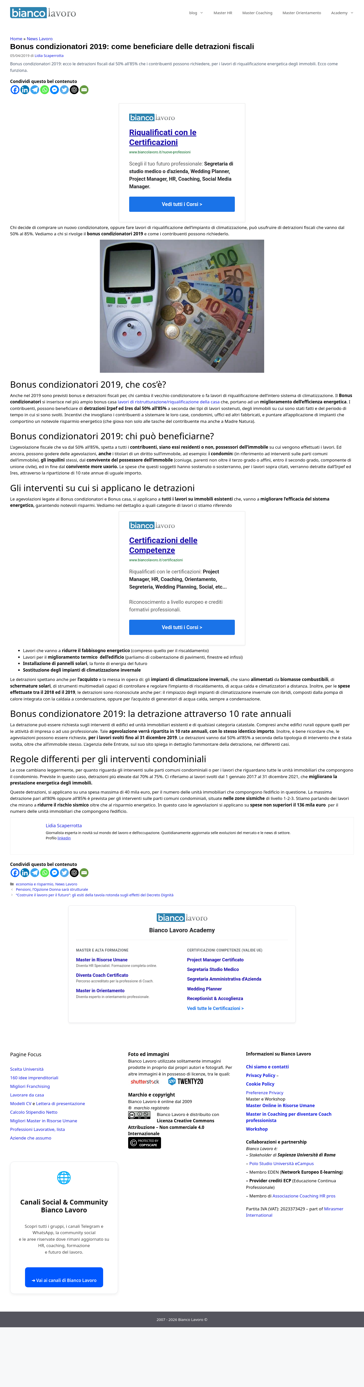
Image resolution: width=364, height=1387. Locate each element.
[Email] (84, 89)
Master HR (223, 12)
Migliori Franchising (30, 1086)
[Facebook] (15, 89)
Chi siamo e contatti (267, 1067)
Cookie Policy (260, 1084)
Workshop (257, 1129)
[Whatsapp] (44, 89)
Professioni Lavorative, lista (37, 1129)
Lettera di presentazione (60, 1103)
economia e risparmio (34, 884)
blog (199, 12)
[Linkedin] (24, 89)
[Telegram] (34, 89)
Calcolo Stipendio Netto (33, 1112)
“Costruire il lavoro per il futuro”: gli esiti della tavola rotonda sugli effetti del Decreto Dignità (94, 895)
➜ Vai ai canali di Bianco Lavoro (64, 1280)
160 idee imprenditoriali (34, 1078)
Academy (345, 12)
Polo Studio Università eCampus (281, 1163)
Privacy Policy (260, 1075)
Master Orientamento (302, 12)
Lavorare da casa (27, 1095)
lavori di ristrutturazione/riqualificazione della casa (169, 402)
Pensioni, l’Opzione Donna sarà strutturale (52, 889)
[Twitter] (64, 89)
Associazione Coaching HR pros (303, 1196)
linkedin (64, 838)
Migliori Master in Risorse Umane (43, 1121)
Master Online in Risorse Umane (280, 1105)
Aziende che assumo (30, 1138)
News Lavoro (40, 39)
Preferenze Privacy (264, 1092)
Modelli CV (20, 1103)
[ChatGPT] (74, 89)
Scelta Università (26, 1069)
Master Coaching (257, 12)
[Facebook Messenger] (54, 89)
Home (16, 39)
